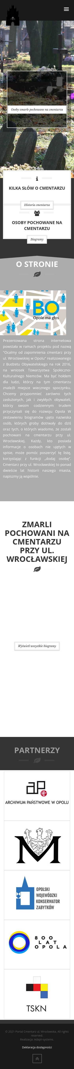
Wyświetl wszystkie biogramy (37, 646)
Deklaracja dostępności (37, 1047)
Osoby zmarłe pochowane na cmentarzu (37, 109)
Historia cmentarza (37, 205)
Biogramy (37, 239)
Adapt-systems (43, 1039)
